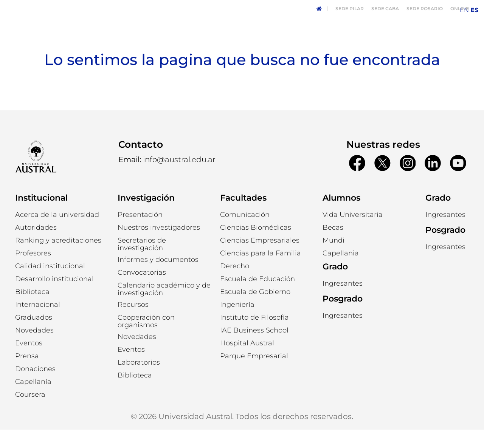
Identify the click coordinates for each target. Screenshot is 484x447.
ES (474, 10)
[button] (36, 245)
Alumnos (341, 215)
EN (464, 10)
